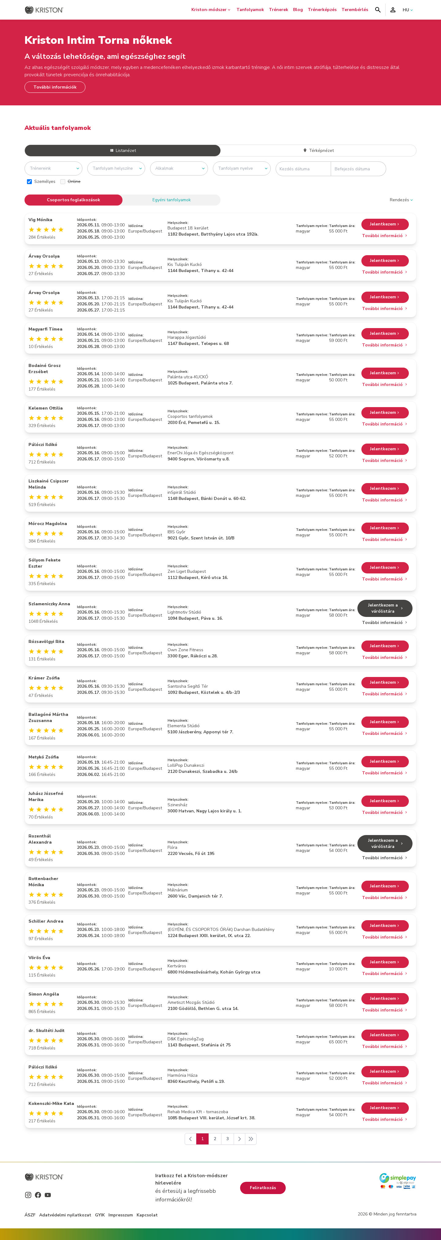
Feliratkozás (263, 1188)
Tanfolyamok (250, 10)
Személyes (41, 181)
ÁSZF (30, 1215)
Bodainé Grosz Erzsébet (44, 369)
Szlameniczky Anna (49, 604)
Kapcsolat (147, 1215)
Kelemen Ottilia (45, 408)
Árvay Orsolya (44, 256)
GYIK (100, 1215)
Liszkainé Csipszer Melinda (48, 484)
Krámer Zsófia (44, 678)
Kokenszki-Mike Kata (51, 1103)
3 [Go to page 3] (227, 1139)
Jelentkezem (385, 224)
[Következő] (239, 1139)
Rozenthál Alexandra (40, 839)
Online (70, 181)
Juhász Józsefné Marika (45, 797)
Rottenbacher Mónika (43, 882)
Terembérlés (354, 10)
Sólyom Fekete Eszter (44, 563)
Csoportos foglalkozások (73, 200)
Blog (298, 10)
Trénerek (278, 10)
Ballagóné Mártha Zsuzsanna (48, 718)
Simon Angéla (43, 994)
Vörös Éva (39, 958)
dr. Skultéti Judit (46, 1031)
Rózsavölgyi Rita (46, 642)
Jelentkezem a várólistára (386, 608)
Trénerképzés (322, 10)
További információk (55, 87)
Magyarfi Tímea (45, 329)
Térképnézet (318, 150)
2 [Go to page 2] (215, 1139)
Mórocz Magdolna (47, 524)
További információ (385, 236)
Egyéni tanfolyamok (172, 200)
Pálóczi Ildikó (42, 445)
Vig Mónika (40, 220)
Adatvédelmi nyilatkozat (65, 1215)
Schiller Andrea (45, 921)
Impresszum (120, 1215)
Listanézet (123, 150)
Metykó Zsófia (43, 757)
